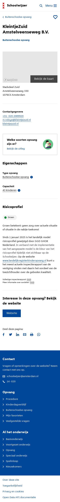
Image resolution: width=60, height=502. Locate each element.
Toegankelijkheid (12, 486)
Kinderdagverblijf (14, 404)
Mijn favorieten (13, 415)
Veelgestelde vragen (16, 421)
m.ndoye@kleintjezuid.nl (17, 120)
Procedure (10, 399)
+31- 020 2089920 (13, 116)
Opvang (9, 450)
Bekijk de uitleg (16, 149)
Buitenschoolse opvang (17, 17)
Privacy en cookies (13, 491)
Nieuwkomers (12, 466)
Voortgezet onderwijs (16, 444)
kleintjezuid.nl (11, 124)
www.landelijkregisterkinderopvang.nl (24, 260)
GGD (29, 280)
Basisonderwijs (13, 439)
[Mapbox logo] (11, 80)
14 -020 (9, 381)
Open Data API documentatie (19, 497)
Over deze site (11, 480)
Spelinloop (10, 461)
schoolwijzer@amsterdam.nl (20, 376)
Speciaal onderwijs (15, 455)
